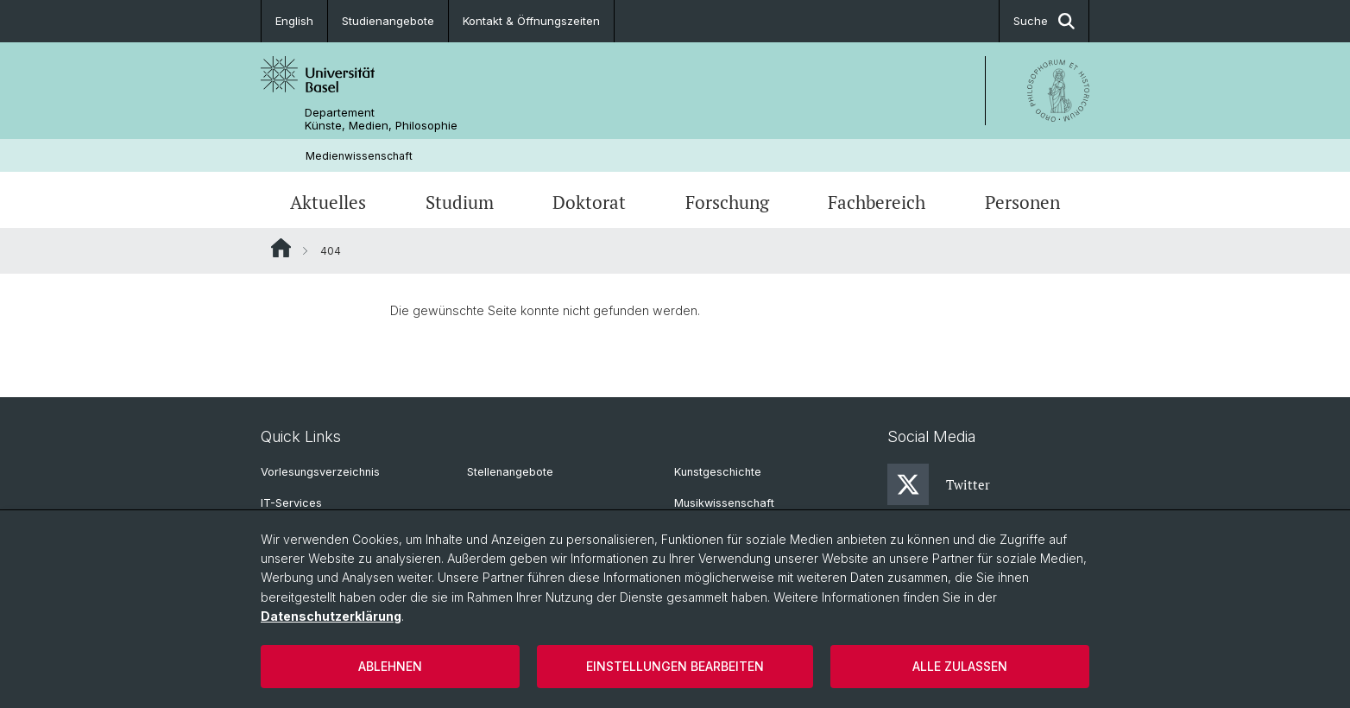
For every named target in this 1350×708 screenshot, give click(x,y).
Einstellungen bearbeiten (675, 666)
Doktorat (589, 202)
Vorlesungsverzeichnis (320, 471)
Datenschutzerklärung (331, 616)
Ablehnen (390, 666)
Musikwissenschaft (724, 502)
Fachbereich (876, 202)
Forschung (727, 202)
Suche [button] (1044, 21)
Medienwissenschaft (359, 155)
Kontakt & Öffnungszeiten (531, 21)
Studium (460, 202)
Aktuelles (328, 202)
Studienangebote (388, 21)
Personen (1022, 202)
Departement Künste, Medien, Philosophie (381, 119)
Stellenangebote (510, 471)
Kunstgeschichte (717, 471)
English (294, 21)
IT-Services (291, 502)
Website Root (281, 247)
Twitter (938, 484)
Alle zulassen (959, 666)
